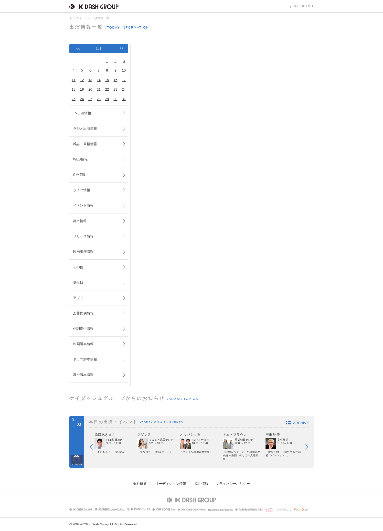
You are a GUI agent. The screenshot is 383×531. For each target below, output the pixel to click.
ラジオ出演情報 (85, 128)
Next (309, 448)
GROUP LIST (303, 6)
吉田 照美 (273, 434)
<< (78, 49)
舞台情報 (80, 221)
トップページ (78, 18)
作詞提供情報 (83, 328)
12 (82, 80)
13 (90, 80)
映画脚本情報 (83, 344)
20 (90, 89)
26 (82, 99)
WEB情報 (80, 159)
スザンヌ (144, 434)
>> (122, 48)
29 (107, 99)
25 (73, 99)
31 (124, 99)
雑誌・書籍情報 (85, 144)
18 (73, 89)
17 (124, 80)
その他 (78, 267)
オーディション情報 (170, 484)
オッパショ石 (190, 434)
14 (99, 80)
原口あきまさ (105, 434)
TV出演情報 (82, 113)
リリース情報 (83, 236)
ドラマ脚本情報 (85, 359)
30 (115, 99)
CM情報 (79, 175)
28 (99, 99)
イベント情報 (83, 205)
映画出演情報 (83, 252)
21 (99, 89)
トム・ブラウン (235, 434)
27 (90, 99)
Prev (93, 448)
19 (82, 89)
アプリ (78, 298)
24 (124, 89)
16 (115, 80)
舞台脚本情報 (83, 375)
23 (115, 89)
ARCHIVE (301, 423)
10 (124, 70)
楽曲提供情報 (83, 313)
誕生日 (78, 282)
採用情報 (201, 484)
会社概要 (140, 484)
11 (73, 80)
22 (107, 89)
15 (107, 80)
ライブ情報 (81, 190)
